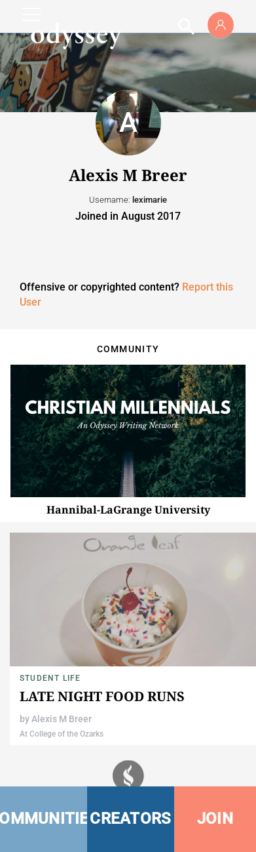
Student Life (50, 678)
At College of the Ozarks (61, 734)
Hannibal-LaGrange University (128, 509)
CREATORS (130, 818)
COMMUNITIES (43, 818)
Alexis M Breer (61, 719)
